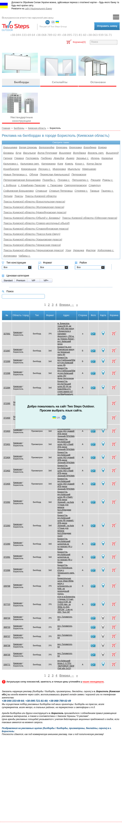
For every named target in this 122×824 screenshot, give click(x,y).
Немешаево (89, 169)
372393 (6, 525)
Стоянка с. (81, 190)
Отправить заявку (107, 26)
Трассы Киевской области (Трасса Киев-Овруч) (31, 234)
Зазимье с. (82, 158)
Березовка (75, 147)
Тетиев (7, 196)
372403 (6, 431)
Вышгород (112, 152)
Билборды (19, 128)
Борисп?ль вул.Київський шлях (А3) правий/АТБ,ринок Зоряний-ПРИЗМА (65, 484)
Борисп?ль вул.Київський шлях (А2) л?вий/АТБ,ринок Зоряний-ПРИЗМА (65, 444)
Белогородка (46, 147)
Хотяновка (10, 255)
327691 (6, 334)
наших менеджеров (93, 681)
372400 (6, 418)
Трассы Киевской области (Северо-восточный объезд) (36, 223)
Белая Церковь (28, 147)
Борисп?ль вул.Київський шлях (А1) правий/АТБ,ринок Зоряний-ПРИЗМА (65, 431)
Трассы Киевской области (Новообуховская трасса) (34, 212)
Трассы (18, 196)
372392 (6, 502)
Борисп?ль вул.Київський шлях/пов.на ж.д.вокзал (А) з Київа (64, 544)
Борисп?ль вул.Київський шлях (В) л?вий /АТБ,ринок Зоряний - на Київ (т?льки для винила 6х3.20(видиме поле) (65, 502)
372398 (6, 373)
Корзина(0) (79, 42)
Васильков (29, 152)
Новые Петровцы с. (15, 174)
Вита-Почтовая (47, 152)
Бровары (8, 152)
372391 (6, 557)
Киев (60, 163)
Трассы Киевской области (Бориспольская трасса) (34, 201)
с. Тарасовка (55, 185)
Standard (8, 280)
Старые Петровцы (61, 190)
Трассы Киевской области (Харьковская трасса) (32, 239)
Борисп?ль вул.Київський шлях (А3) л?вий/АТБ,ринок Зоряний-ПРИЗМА (65, 470)
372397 (6, 351)
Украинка (78, 250)
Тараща (94, 190)
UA (53, 22)
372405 (6, 484)
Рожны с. (107, 180)
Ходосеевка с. (105, 250)
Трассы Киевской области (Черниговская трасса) (33, 250)
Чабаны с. (24, 255)
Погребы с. (49, 180)
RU (47, 22)
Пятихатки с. (80, 180)
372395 (6, 403)
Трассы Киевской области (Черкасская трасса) (32, 245)
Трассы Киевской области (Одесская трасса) (89, 217)
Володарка (79, 152)
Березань (61, 147)
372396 (6, 570)
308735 (6, 655)
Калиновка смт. (30, 163)
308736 (6, 645)
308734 (6, 618)
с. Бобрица (9, 185)
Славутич (95, 185)
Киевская (17, 332)
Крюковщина (28, 169)
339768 (6, 586)
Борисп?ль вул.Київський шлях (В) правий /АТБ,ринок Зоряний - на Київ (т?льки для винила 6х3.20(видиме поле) (65, 525)
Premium (20, 280)
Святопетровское (75, 185)
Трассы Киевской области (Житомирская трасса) (33, 207)
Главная (6, 128)
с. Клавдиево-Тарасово (32, 185)
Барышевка (10, 147)
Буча (18, 152)
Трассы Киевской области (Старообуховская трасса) (36, 228)
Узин (68, 250)
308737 (6, 636)
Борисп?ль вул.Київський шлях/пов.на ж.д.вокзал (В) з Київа (64, 557)
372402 (6, 470)
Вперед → (66, 305)
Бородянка (90, 147)
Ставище (41, 190)
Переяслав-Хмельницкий (55, 174)
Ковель (69, 163)
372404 (6, 457)
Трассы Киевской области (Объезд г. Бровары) (31, 217)
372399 (6, 361)
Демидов (59, 158)
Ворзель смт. (96, 152)
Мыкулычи (74, 169)
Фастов (91, 250)
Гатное (7, 158)
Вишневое (65, 152)
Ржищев (96, 180)
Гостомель (32, 158)
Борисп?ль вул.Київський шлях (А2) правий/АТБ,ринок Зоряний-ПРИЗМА (65, 457)
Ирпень (95, 158)
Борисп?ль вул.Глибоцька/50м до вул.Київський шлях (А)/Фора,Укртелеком (66, 373)
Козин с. (80, 163)
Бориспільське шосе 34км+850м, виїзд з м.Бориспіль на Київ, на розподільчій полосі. (65, 586)
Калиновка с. (11, 163)
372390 (6, 544)
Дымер (70, 158)
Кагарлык (107, 158)
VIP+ (46, 280)
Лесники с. (44, 169)
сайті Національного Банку (38, 8)
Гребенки (46, 158)
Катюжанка (48, 163)
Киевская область (37, 128)
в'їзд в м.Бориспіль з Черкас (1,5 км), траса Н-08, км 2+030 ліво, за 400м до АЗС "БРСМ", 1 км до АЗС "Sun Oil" (66, 604)
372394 (6, 388)
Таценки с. (107, 190)
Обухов (33, 174)
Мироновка (59, 169)
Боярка (102, 147)
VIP (33, 280)
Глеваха (19, 158)
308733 (6, 627)
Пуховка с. (64, 180)
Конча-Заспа (94, 163)
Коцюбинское (11, 169)
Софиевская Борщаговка (18, 190)
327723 (6, 604)
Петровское (79, 174)
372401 (6, 444)
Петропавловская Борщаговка (22, 180)
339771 (6, 664)
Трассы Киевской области (41, 196)
